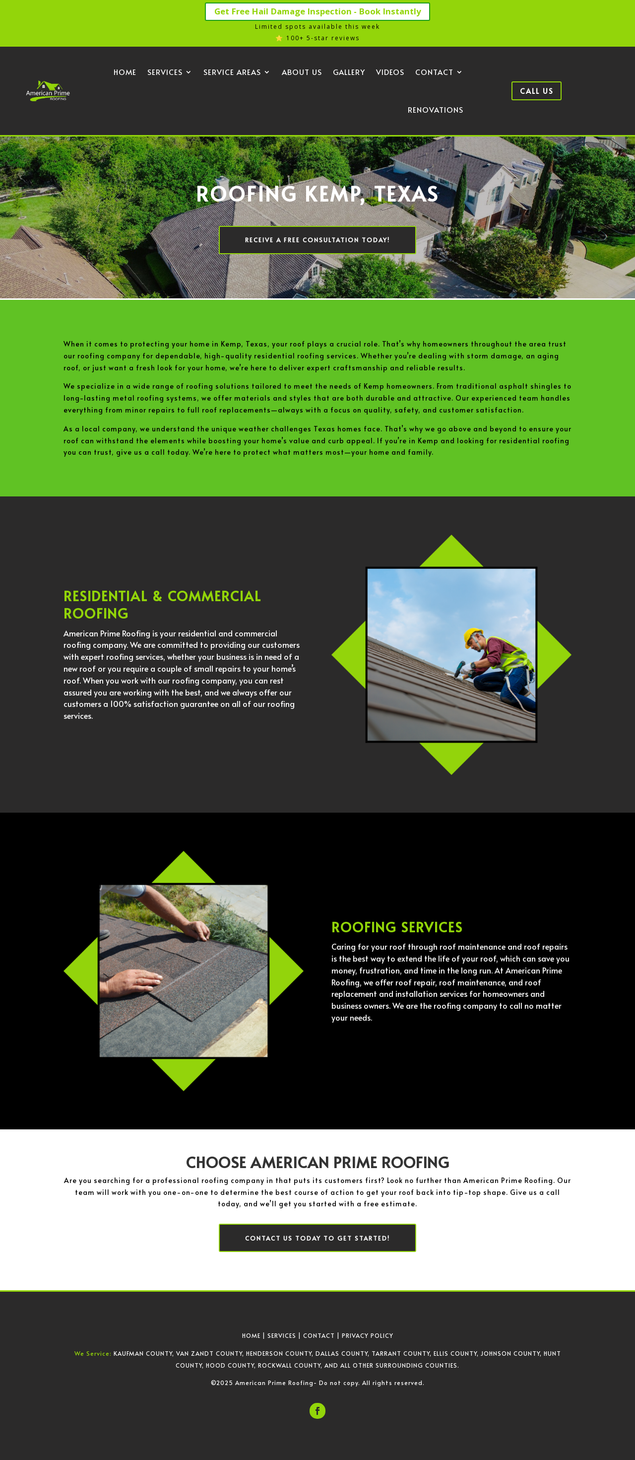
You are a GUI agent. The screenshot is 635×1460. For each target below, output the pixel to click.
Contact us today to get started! (317, 1237)
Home (125, 73)
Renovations (435, 110)
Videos (390, 73)
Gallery (349, 73)
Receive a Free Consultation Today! (317, 240)
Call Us (536, 91)
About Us (302, 73)
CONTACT (319, 1334)
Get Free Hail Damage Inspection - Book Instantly (317, 12)
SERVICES (281, 1334)
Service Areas (232, 73)
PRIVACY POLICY (367, 1334)
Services (165, 73)
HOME (251, 1334)
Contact (434, 73)
